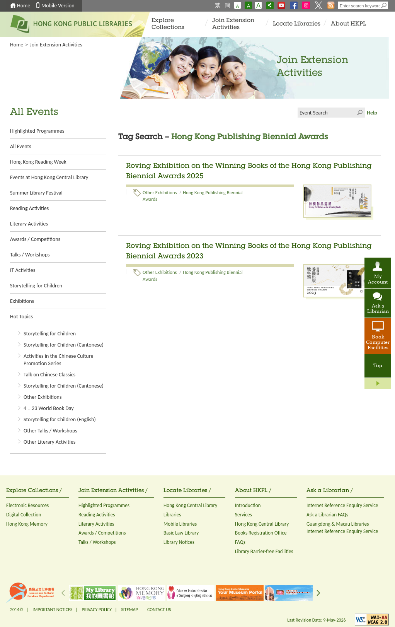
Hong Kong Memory (27, 524)
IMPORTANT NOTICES (52, 609)
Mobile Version (58, 5)
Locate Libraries (296, 24)
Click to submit (360, 113)
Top (377, 366)
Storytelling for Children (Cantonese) (64, 345)
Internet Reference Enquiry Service (342, 505)
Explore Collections (168, 24)
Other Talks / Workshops (50, 430)
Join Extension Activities (233, 24)
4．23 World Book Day (49, 408)
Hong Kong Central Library (190, 505)
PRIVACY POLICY (97, 609)
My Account (378, 279)
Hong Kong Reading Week (38, 162)
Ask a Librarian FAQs (327, 514)
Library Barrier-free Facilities (264, 551)
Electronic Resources (27, 505)
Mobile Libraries (180, 524)
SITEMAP (129, 609)
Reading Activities (29, 208)
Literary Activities (29, 223)
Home (23, 5)
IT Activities (22, 270)
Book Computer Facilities (378, 343)
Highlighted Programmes (37, 131)
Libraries (172, 514)
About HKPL (348, 24)
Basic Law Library (181, 533)
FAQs (240, 542)
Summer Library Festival (36, 193)
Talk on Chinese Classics (49, 374)
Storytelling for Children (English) (60, 419)
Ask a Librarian (378, 309)
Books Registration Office (261, 533)
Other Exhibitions (42, 397)
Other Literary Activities (49, 442)
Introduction (248, 505)
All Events (20, 146)
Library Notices (178, 542)
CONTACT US (159, 609)
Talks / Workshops (29, 254)
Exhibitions (22, 301)
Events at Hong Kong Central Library (49, 177)
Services (243, 514)
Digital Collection (23, 514)
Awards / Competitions (35, 239)
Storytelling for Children (36, 285)
